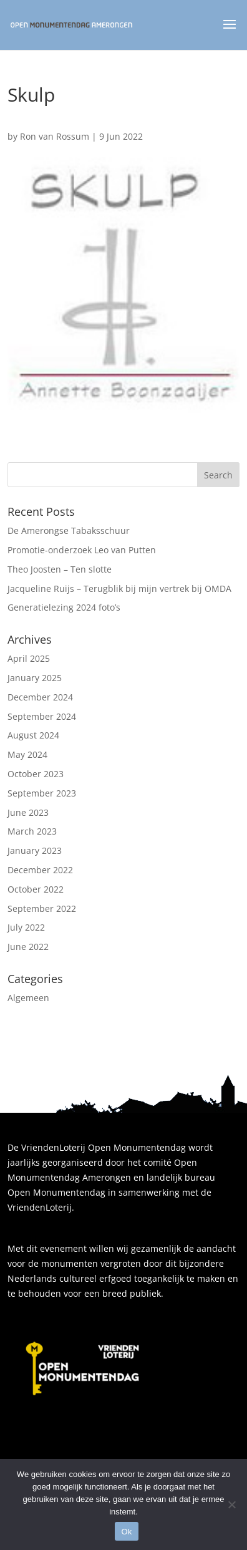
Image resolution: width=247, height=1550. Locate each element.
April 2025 (28, 658)
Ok (126, 1531)
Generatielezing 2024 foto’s (63, 607)
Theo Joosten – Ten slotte (59, 569)
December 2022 (40, 870)
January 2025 (34, 678)
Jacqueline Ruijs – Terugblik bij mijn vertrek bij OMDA (119, 588)
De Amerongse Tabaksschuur (68, 530)
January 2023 (34, 850)
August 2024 (33, 735)
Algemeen (28, 998)
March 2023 (32, 831)
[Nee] (231, 1504)
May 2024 (27, 754)
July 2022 (26, 927)
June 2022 (28, 946)
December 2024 (40, 697)
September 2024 (41, 716)
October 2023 (35, 774)
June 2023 (28, 812)
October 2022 (35, 889)
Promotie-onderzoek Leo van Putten (81, 550)
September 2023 (41, 793)
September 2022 (41, 908)
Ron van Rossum (54, 136)
